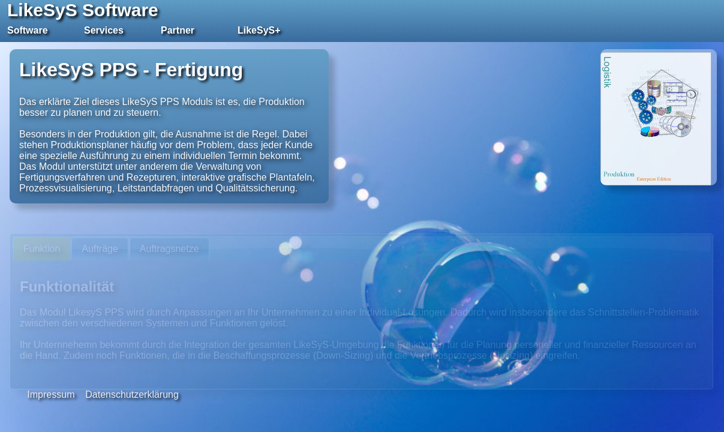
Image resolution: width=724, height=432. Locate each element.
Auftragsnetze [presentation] (169, 249)
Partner (177, 30)
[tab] (41, 249)
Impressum (50, 394)
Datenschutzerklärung (132, 394)
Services (104, 30)
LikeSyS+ (259, 30)
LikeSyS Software (82, 10)
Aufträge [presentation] (100, 249)
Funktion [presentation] (41, 249)
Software (27, 30)
